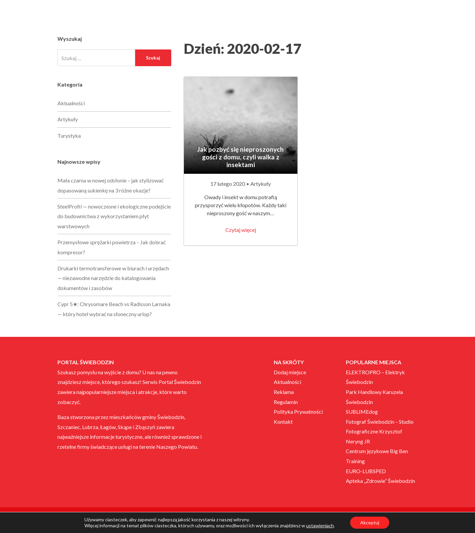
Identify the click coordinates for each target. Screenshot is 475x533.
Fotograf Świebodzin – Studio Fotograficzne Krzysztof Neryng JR (380, 431)
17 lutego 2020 (228, 183)
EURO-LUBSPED (366, 471)
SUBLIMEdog (362, 411)
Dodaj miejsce (290, 372)
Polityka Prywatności (298, 411)
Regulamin (286, 402)
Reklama (284, 392)
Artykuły (260, 183)
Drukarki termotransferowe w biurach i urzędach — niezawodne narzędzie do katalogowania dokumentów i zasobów (113, 278)
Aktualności (71, 103)
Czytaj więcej (240, 230)
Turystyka (69, 135)
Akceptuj (369, 522)
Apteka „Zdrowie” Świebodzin (380, 481)
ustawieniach (320, 525)
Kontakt (283, 421)
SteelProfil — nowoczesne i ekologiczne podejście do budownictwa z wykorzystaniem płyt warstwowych (114, 216)
